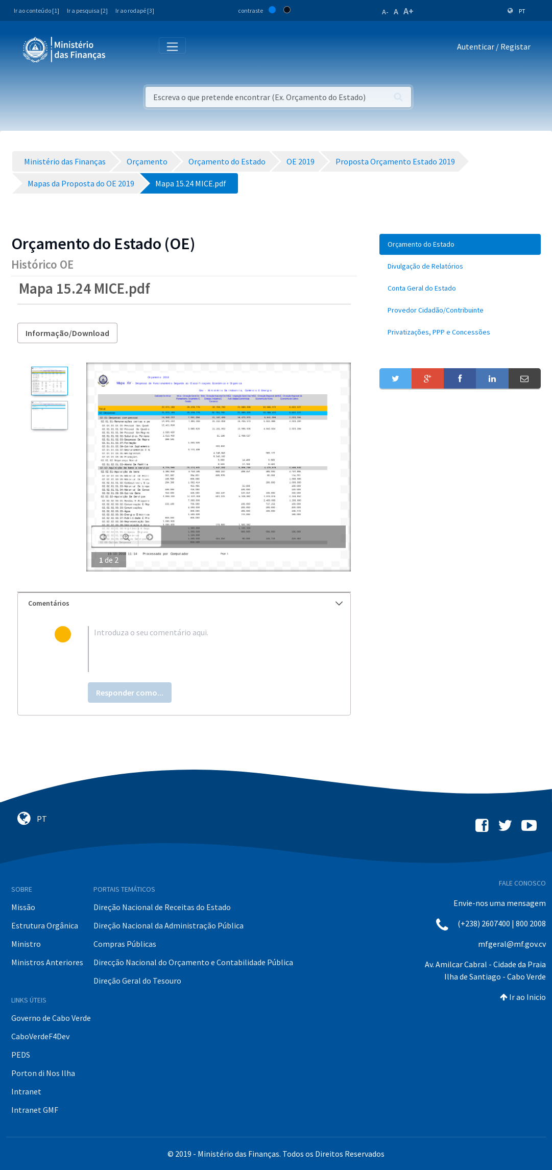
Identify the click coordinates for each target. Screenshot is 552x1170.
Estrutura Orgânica (44, 925)
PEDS (20, 1054)
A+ (408, 11)
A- (385, 11)
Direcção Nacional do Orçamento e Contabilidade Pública (193, 962)
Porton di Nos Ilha (43, 1073)
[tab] (184, 603)
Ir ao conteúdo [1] (36, 10)
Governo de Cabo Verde (51, 1018)
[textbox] (201, 649)
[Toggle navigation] (121, 48)
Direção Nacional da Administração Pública (168, 925)
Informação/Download (67, 333)
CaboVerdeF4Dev (40, 1036)
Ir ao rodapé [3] (134, 10)
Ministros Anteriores (47, 962)
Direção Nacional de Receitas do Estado (162, 907)
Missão (23, 907)
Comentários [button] (185, 603)
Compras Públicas (124, 944)
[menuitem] (460, 244)
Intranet (26, 1091)
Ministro (26, 944)
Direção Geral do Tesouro (137, 980)
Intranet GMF (34, 1110)
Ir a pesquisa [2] (87, 10)
